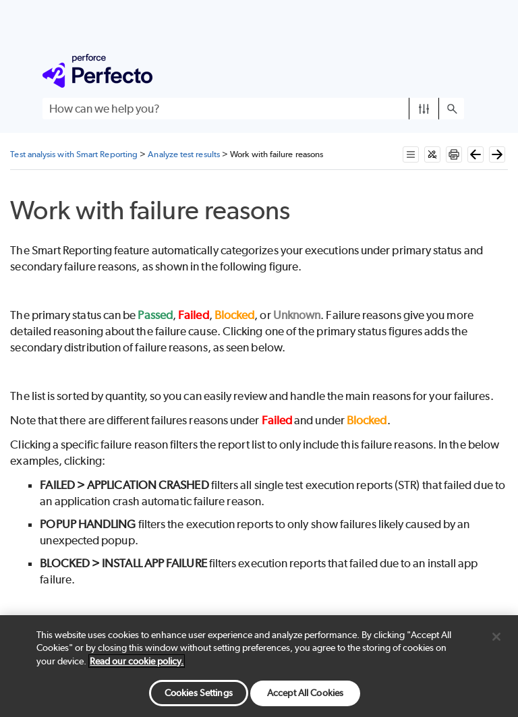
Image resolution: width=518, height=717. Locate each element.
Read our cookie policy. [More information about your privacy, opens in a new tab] (136, 661)
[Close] (496, 637)
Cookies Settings (199, 692)
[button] (424, 108)
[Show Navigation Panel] (456, 71)
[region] (259, 666)
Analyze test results (184, 154)
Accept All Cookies (305, 692)
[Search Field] (253, 108)
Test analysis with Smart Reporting (74, 154)
